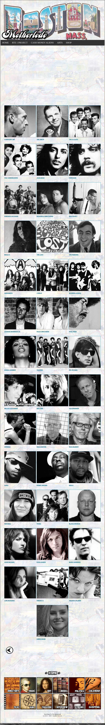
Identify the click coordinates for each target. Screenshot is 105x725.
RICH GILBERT (74, 447)
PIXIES (39, 524)
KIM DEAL (7, 524)
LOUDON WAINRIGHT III (12, 331)
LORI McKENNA (9, 600)
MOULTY (7, 254)
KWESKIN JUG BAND (11, 216)
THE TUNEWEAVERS (11, 178)
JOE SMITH (40, 139)
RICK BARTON (41, 447)
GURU (6, 485)
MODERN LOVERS (75, 293)
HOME (5, 42)
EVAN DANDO (41, 562)
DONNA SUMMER (10, 370)
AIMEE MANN (41, 639)
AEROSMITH (8, 293)
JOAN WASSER (9, 562)
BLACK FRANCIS (74, 524)
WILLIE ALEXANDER (11, 408)
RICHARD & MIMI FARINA (45, 216)
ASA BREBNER (74, 408)
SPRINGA (7, 447)
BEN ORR (40, 408)
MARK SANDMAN (74, 562)
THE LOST (40, 254)
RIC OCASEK (73, 370)
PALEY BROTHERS (43, 331)
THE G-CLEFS (73, 139)
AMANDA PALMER (75, 600)
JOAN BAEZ (41, 178)
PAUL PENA (73, 331)
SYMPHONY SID (9, 139)
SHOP (69, 42)
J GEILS (39, 293)
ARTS (59, 42)
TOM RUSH (72, 178)
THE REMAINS (73, 254)
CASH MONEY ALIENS (42, 42)
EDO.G (71, 485)
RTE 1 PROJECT (20, 42)
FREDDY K (40, 600)
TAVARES (40, 370)
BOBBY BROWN (42, 485)
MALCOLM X (73, 216)
